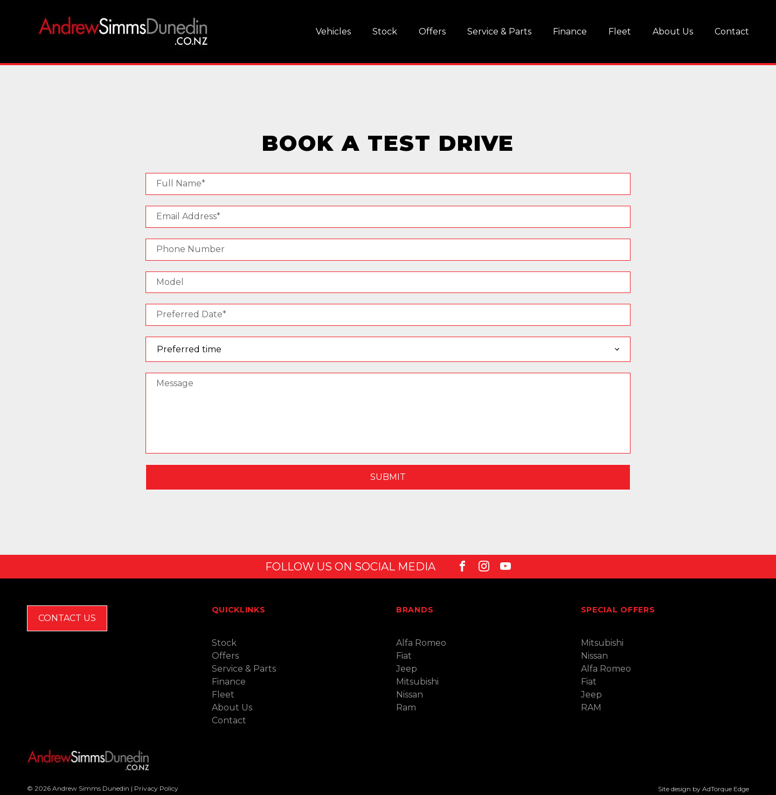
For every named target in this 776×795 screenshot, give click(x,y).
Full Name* (180, 183)
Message (174, 383)
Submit (388, 477)
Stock (384, 31)
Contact (732, 31)
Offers (432, 31)
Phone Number (190, 249)
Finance (570, 31)
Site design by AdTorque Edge (703, 789)
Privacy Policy (156, 788)
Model (170, 282)
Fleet (619, 31)
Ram (406, 707)
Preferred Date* (191, 314)
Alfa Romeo (421, 643)
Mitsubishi (417, 682)
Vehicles (333, 31)
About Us (673, 31)
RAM (591, 707)
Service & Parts (499, 31)
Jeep (406, 669)
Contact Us (67, 618)
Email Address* (188, 216)
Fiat (404, 656)
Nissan (409, 694)
